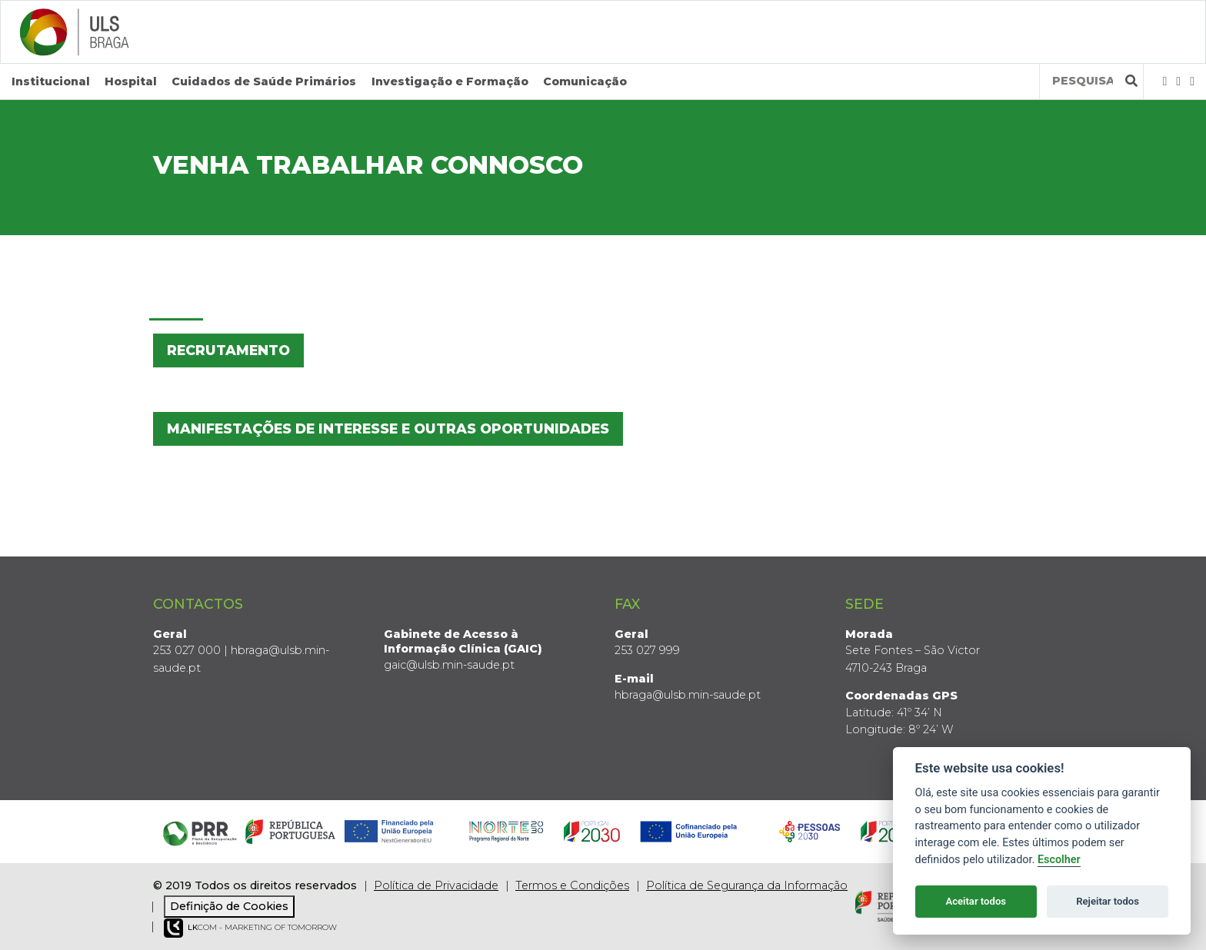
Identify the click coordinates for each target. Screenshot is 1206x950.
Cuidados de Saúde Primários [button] (264, 81)
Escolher (1059, 859)
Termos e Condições (572, 885)
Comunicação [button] (585, 81)
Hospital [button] (131, 81)
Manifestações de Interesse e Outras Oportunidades (388, 428)
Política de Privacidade (436, 885)
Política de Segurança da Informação (747, 885)
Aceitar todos (975, 901)
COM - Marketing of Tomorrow (250, 928)
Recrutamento (228, 350)
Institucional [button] (51, 81)
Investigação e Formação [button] (449, 81)
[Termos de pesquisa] (1082, 81)
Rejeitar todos (1107, 901)
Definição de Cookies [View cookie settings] (229, 906)
